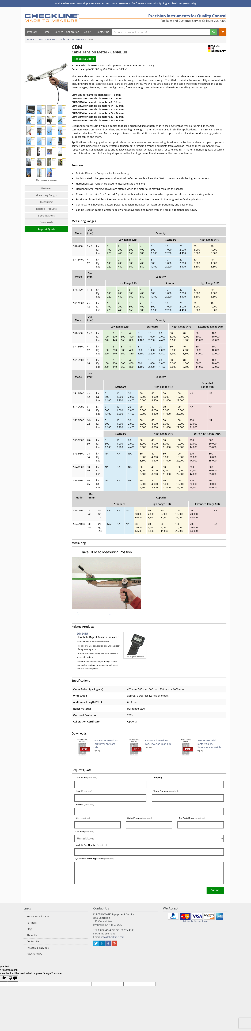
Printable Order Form (195, 921)
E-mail (83, 791)
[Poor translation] (12, 978)
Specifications (46, 215)
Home (46, 32)
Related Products (46, 208)
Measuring (46, 202)
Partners (32, 922)
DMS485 (82, 634)
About (87, 32)
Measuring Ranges (46, 195)
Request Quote (46, 229)
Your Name (86, 777)
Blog (29, 929)
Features (46, 188)
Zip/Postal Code (192, 817)
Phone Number (165, 791)
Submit (215, 890)
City (82, 817)
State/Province (139, 817)
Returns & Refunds (38, 947)
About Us (32, 935)
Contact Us (103, 32)
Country (84, 831)
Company (157, 777)
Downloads (46, 222)
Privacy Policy (34, 954)
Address (84, 804)
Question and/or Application (94, 858)
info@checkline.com (112, 937)
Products (32, 32)
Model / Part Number (91, 845)
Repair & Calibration (38, 916)
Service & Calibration (67, 32)
